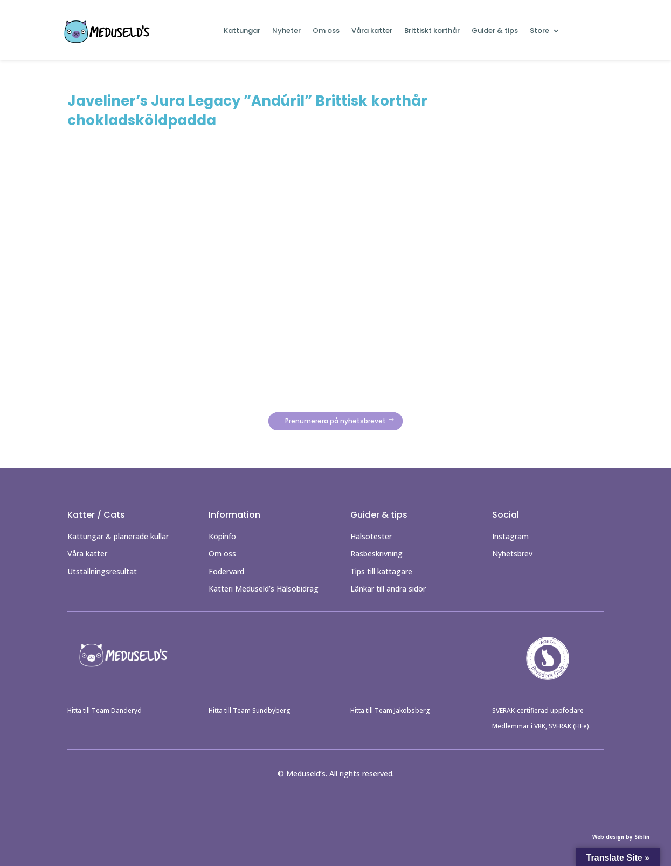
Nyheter (286, 31)
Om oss (326, 31)
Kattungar (242, 31)
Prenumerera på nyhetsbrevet (335, 421)
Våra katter (371, 31)
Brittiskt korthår (432, 31)
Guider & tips (495, 31)
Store (539, 31)
